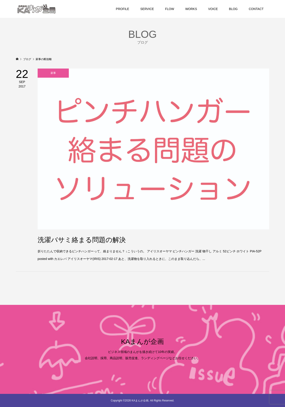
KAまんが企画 (142, 341)
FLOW (169, 9)
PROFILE (122, 9)
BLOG (233, 9)
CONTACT (256, 9)
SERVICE (147, 9)
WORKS (191, 9)
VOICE (213, 9)
